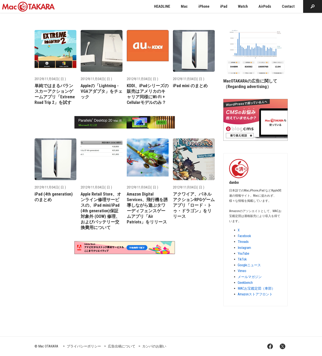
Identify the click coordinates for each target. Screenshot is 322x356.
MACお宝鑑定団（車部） (256, 288)
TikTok (242, 259)
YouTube (243, 253)
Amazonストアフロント (255, 294)
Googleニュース (249, 265)
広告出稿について (121, 346)
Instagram (244, 248)
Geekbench (245, 283)
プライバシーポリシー (84, 346)
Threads (243, 242)
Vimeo (242, 271)
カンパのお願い (154, 346)
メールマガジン (250, 277)
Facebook (244, 236)
